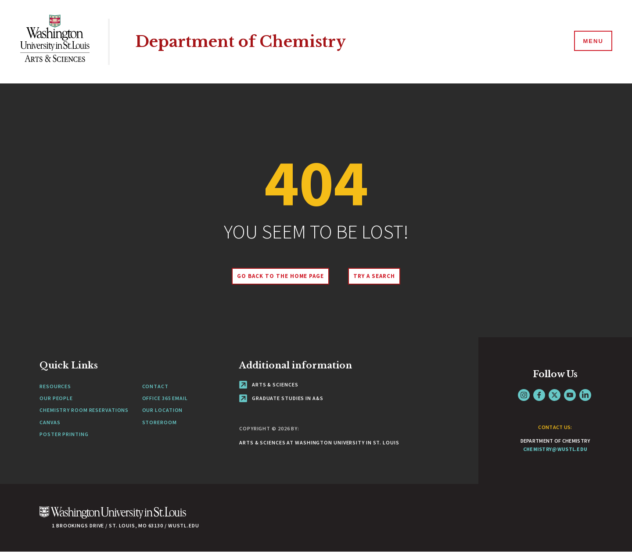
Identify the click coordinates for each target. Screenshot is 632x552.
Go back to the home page (280, 276)
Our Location (162, 410)
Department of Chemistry (240, 41)
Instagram (524, 395)
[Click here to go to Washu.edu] (113, 517)
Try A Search (374, 276)
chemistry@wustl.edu (555, 449)
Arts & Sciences (268, 384)
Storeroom (159, 422)
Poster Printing (64, 434)
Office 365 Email (165, 398)
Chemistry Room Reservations (84, 410)
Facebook (539, 395)
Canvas (50, 422)
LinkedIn (585, 395)
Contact (155, 386)
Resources (55, 386)
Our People (56, 398)
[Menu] (592, 41)
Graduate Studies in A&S (281, 398)
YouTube (570, 395)
